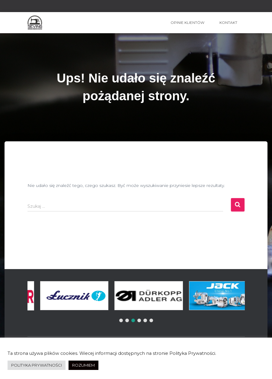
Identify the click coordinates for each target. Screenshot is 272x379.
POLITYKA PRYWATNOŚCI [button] (36, 365)
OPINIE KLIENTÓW (187, 22)
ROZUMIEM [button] (83, 365)
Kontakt (228, 22)
